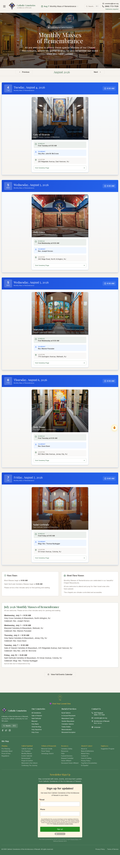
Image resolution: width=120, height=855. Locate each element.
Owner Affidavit (66, 760)
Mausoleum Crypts (68, 718)
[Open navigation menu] (4, 6)
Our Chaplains (26, 751)
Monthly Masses (26, 753)
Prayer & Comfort (27, 760)
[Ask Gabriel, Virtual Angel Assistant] (114, 427)
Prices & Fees (6, 753)
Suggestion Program (107, 749)
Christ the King (36, 727)
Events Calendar (26, 756)
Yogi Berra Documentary (89, 763)
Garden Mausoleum (68, 721)
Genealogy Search (47, 753)
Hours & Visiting (86, 758)
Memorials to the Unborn (29, 763)
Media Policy (85, 753)
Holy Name (35, 724)
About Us (84, 749)
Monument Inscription (68, 732)
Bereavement (25, 758)
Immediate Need (7, 751)
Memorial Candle (46, 749)
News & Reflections (87, 751)
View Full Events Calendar (60, 674)
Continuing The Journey (29, 765)
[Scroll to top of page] (60, 698)
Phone (42, 809)
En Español (84, 765)
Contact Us (84, 756)
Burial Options (66, 713)
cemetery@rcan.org (110, 3)
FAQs (63, 753)
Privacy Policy (85, 760)
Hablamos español (111, 9)
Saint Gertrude (36, 718)
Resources (64, 751)
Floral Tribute (45, 751)
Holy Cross (35, 732)
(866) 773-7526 (110, 6)
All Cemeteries (36, 713)
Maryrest (34, 721)
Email (42, 800)
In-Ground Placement (68, 715)
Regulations (5, 756)
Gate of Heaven (37, 715)
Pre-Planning (6, 749)
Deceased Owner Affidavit (69, 763)
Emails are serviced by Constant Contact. (63, 823)
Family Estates (66, 727)
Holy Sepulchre (37, 729)
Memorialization (67, 729)
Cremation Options (68, 724)
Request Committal (67, 758)
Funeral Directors (66, 756)
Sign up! (60, 829)
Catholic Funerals (27, 749)
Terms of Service (58, 841)
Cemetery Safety (66, 749)
